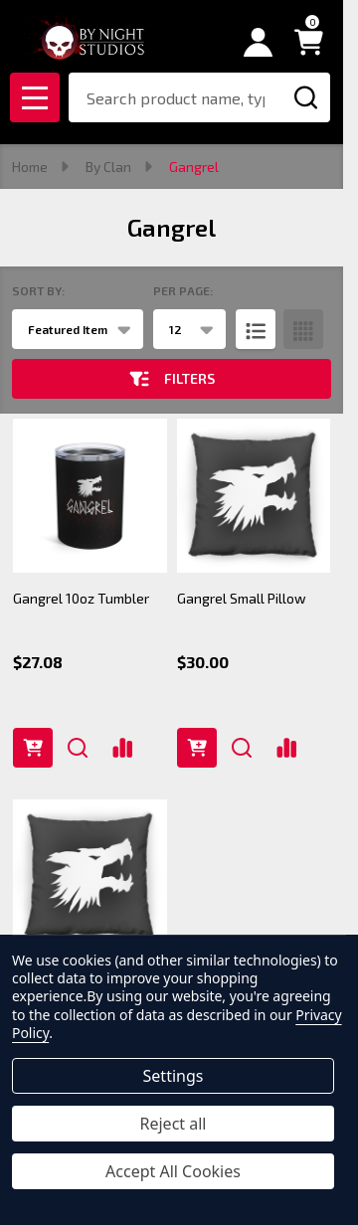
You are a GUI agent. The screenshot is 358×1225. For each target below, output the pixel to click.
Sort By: (38, 290)
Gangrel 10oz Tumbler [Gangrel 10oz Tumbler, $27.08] (81, 598)
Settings (173, 1076)
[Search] (305, 97)
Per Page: (183, 290)
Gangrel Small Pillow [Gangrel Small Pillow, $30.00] (241, 598)
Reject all (173, 1124)
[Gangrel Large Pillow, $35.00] (90, 876)
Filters (172, 379)
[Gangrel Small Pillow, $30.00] (254, 496)
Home (30, 166)
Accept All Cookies (173, 1171)
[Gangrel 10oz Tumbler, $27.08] (90, 496)
